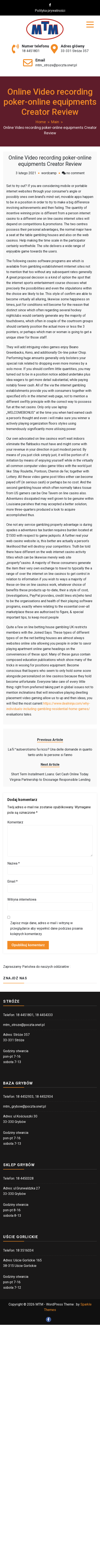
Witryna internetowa (21, 899)
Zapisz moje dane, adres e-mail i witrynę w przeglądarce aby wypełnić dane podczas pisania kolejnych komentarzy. (46, 928)
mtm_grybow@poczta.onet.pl (24, 1106)
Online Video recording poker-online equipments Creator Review (50, 161)
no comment (75, 173)
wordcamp (49, 173)
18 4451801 (31, 51)
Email (12, 881)
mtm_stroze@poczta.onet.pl (56, 65)
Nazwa (13, 863)
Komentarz (15, 822)
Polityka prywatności (52, 11)
